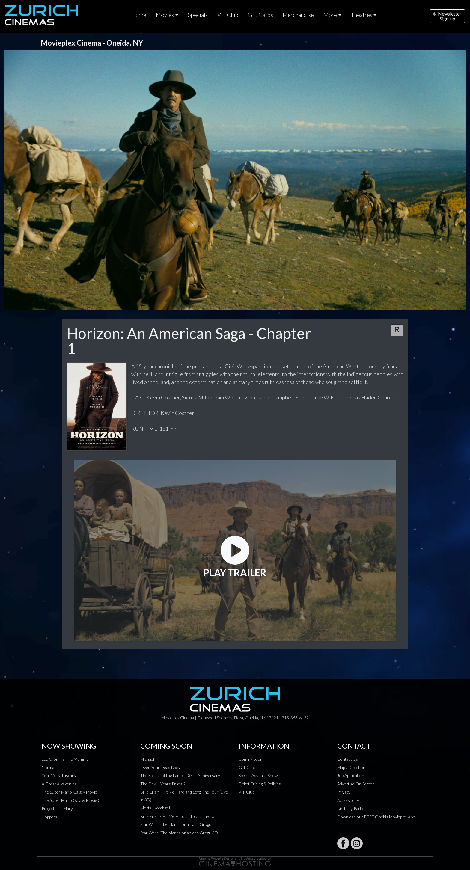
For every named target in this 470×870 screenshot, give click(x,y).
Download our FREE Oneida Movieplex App (376, 816)
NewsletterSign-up (447, 16)
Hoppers (49, 816)
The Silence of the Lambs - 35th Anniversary (180, 775)
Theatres (361, 15)
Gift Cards (260, 15)
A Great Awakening (59, 783)
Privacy (343, 791)
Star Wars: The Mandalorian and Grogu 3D (179, 832)
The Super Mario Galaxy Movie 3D (73, 800)
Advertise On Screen (356, 783)
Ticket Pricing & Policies (260, 783)
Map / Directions (352, 767)
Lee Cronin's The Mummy (65, 759)
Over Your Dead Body (160, 767)
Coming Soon (251, 759)
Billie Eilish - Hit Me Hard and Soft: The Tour (179, 816)
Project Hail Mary (57, 808)
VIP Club (227, 15)
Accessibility (348, 800)
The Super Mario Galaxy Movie (69, 791)
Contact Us (347, 759)
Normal (48, 767)
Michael (147, 759)
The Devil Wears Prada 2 (163, 783)
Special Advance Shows (259, 775)
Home (138, 15)
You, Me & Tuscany (59, 775)
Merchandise (298, 15)
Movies (165, 15)
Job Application (350, 775)
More (330, 15)
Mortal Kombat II (156, 807)
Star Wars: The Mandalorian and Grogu (175, 824)
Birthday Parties (352, 808)
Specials (198, 15)
